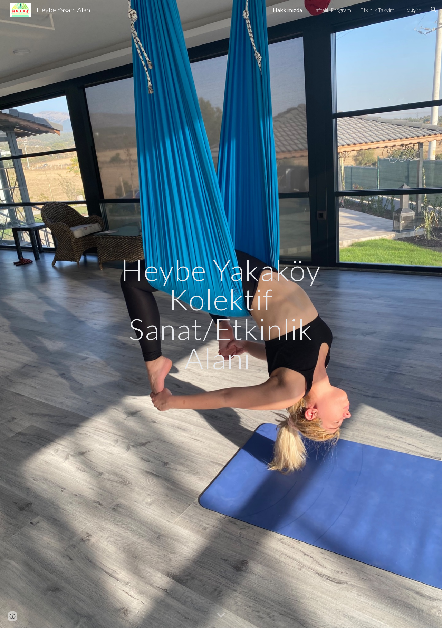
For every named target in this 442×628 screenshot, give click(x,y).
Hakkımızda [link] (287, 10)
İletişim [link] (412, 9)
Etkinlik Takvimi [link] (377, 10)
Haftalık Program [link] (331, 10)
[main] (221, 314)
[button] (433, 9)
